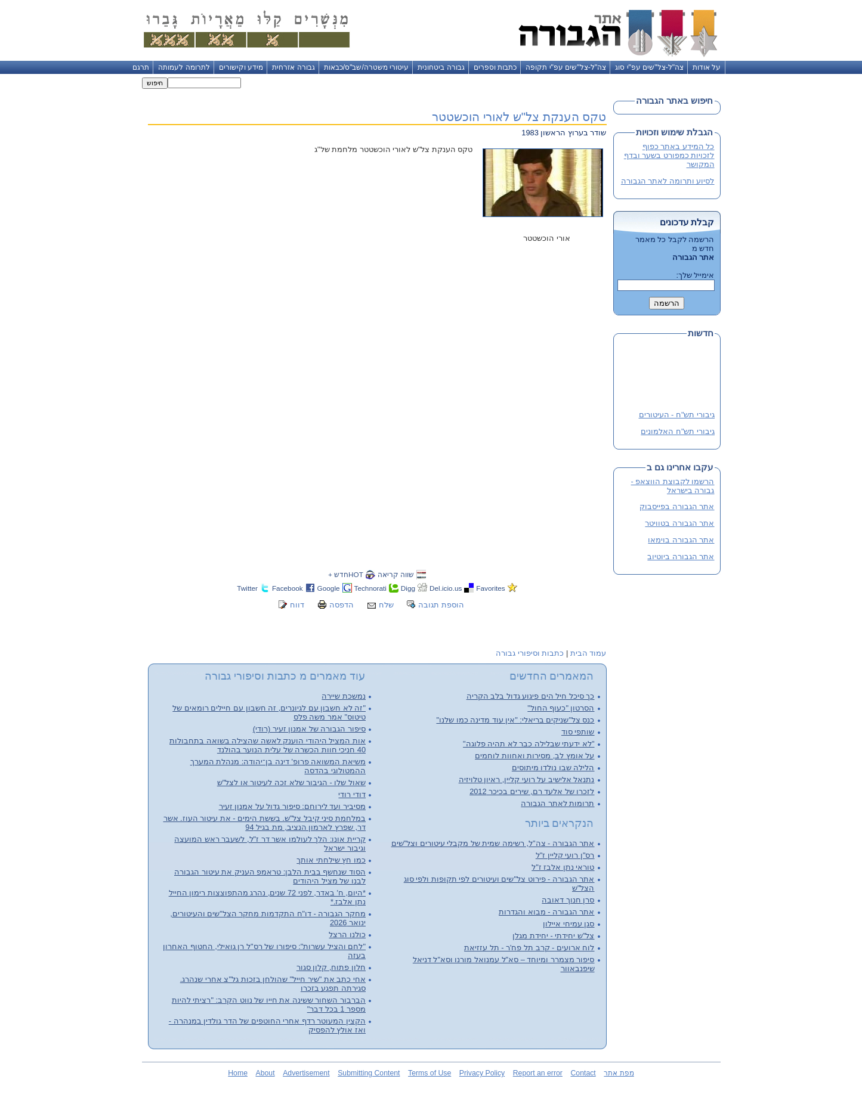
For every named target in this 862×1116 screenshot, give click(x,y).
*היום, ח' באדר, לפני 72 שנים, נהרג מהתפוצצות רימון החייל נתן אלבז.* (267, 897)
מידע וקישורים (241, 67)
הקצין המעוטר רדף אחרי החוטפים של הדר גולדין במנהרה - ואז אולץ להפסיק (267, 1025)
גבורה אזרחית (293, 67)
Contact (582, 1073)
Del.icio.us (446, 588)
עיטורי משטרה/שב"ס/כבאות (366, 67)
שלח (386, 604)
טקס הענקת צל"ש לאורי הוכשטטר (519, 116)
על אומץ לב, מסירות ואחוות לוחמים (534, 755)
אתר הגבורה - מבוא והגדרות (546, 911)
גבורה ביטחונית (441, 67)
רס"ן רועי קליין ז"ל (565, 855)
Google (328, 588)
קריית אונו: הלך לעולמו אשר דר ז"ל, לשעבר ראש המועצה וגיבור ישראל (270, 843)
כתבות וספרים (495, 67)
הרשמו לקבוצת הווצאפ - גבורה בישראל (673, 486)
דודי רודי (352, 794)
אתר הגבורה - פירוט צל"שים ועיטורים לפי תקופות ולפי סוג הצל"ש (499, 883)
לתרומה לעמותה (183, 67)
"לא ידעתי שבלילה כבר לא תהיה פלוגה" (528, 743)
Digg (408, 588)
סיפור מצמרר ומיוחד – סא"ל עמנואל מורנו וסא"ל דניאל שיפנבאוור (504, 964)
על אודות (707, 67)
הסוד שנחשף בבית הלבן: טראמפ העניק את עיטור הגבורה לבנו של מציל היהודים (270, 876)
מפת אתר (619, 1073)
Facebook (287, 588)
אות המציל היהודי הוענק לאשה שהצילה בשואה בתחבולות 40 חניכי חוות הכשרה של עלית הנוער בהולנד (267, 745)
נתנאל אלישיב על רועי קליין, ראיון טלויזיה (527, 779)
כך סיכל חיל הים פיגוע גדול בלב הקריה (530, 696)
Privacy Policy (482, 1073)
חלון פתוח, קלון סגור (331, 967)
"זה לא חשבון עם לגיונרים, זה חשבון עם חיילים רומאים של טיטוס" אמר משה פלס (269, 712)
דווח (297, 604)
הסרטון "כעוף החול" (560, 707)
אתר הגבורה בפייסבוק (676, 506)
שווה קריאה (396, 574)
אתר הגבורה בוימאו (681, 539)
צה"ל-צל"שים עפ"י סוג (649, 67)
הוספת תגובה (441, 604)
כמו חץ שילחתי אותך (331, 859)
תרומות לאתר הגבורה (557, 803)
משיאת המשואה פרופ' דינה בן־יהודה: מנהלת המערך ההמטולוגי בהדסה (278, 766)
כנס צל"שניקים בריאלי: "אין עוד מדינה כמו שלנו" (515, 719)
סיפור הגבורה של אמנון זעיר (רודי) (309, 728)
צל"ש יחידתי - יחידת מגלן (553, 935)
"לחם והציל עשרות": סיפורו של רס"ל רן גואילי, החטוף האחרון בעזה (264, 951)
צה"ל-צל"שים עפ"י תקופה (566, 67)
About (265, 1073)
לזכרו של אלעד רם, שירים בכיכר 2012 (531, 791)
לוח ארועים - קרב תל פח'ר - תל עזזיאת (529, 947)
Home (238, 1073)
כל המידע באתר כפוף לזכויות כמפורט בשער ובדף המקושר (669, 155)
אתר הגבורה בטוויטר (679, 523)
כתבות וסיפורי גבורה (530, 653)
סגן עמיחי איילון (568, 923)
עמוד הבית (588, 653)
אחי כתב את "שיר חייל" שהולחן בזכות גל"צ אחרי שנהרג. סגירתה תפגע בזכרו (273, 984)
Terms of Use (429, 1073)
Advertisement (306, 1073)
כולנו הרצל (347, 934)
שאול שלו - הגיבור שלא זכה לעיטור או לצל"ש (291, 782)
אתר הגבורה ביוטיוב (680, 556)
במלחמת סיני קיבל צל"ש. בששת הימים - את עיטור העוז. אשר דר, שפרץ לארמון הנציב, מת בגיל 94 (264, 823)
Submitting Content (369, 1073)
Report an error (538, 1073)
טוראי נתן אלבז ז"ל (563, 867)
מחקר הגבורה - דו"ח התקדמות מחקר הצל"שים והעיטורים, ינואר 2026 (268, 918)
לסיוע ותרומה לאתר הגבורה (668, 180)
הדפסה (341, 604)
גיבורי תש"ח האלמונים (678, 432)
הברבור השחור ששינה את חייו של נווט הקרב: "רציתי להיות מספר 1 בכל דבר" (269, 1004)
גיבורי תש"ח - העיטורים (676, 415)
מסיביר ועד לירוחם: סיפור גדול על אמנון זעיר (292, 806)
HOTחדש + (345, 574)
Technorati (370, 588)
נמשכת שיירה (344, 696)
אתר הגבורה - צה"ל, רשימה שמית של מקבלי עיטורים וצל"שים (493, 843)
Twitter (247, 588)
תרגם (140, 67)
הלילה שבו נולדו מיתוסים (553, 767)
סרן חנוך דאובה (568, 899)
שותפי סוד (578, 731)
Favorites (490, 588)
